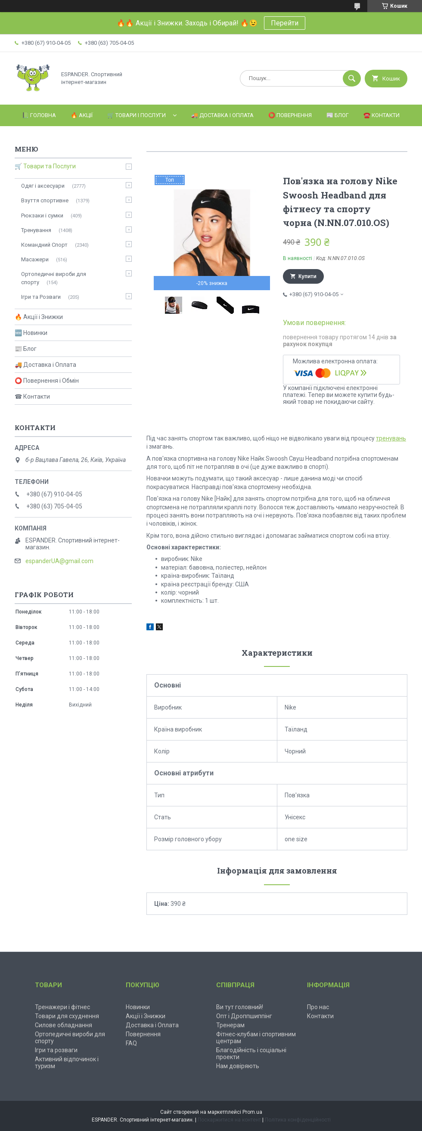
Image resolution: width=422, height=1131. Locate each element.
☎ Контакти (32, 396)
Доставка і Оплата (152, 1025)
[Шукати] (352, 78)
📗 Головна (39, 115)
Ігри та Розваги (41, 297)
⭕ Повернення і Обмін (47, 380)
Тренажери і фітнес (62, 1007)
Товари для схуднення (67, 1016)
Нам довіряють (237, 1066)
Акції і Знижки (145, 1016)
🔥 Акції (82, 115)
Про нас (318, 1007)
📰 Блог (337, 115)
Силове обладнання (63, 1025)
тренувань (391, 438)
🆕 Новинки (31, 332)
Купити (307, 276)
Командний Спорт (44, 245)
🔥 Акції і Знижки (39, 316)
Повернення (143, 1034)
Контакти (320, 1016)
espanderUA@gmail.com (59, 561)
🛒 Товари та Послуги (45, 166)
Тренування (36, 230)
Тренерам (230, 1025)
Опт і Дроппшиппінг (244, 1016)
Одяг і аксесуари (43, 186)
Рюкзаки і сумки (42, 215)
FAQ (131, 1043)
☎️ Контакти (381, 115)
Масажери (35, 259)
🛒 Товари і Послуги (136, 115)
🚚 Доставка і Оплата (222, 115)
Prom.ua (252, 1112)
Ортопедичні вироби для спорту (53, 278)
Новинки (138, 1007)
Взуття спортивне (44, 200)
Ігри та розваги (56, 1050)
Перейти (284, 23)
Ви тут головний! (239, 1007)
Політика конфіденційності (298, 1120)
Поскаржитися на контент (229, 1120)
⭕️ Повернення (290, 115)
